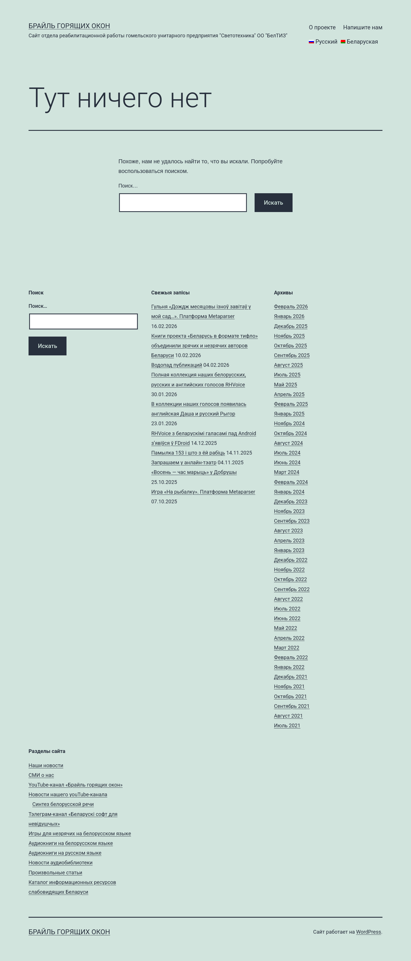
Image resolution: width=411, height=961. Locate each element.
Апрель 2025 (289, 394)
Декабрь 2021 (290, 677)
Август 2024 (288, 443)
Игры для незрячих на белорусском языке (80, 833)
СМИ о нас (41, 775)
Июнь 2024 (287, 462)
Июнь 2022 (287, 618)
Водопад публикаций (176, 365)
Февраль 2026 (291, 307)
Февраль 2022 (291, 657)
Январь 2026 (289, 316)
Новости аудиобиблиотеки (60, 863)
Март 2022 (286, 648)
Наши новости (46, 765)
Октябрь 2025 (290, 346)
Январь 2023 (289, 550)
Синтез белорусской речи (63, 804)
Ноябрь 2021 (289, 686)
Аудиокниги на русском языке (65, 853)
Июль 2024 (287, 453)
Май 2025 (285, 385)
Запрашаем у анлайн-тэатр (183, 462)
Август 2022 (288, 599)
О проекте (322, 27)
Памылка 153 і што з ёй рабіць (188, 453)
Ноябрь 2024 (289, 423)
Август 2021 (288, 716)
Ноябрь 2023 (289, 511)
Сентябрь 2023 (292, 521)
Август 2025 (288, 365)
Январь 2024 (289, 492)
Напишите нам (362, 27)
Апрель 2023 (289, 540)
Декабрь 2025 (290, 326)
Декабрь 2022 (290, 560)
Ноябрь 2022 (289, 570)
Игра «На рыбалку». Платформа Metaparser (203, 492)
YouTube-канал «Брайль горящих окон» (75, 785)
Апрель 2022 (289, 638)
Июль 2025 (287, 375)
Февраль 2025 (291, 404)
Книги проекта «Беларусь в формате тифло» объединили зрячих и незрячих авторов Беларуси (204, 345)
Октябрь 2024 (290, 433)
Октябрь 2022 (290, 579)
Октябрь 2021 (290, 696)
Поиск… (128, 186)
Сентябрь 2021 (292, 706)
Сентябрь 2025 (292, 355)
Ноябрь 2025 (289, 336)
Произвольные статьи (55, 873)
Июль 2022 (287, 609)
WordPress (368, 932)
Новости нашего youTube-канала (68, 794)
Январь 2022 (289, 667)
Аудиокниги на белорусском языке (71, 843)
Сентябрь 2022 (292, 589)
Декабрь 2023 (290, 501)
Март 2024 (286, 472)
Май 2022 (285, 628)
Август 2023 (288, 531)
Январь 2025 (289, 414)
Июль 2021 (287, 725)
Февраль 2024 (291, 482)
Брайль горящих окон (69, 26)
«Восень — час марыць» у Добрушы (194, 472)
